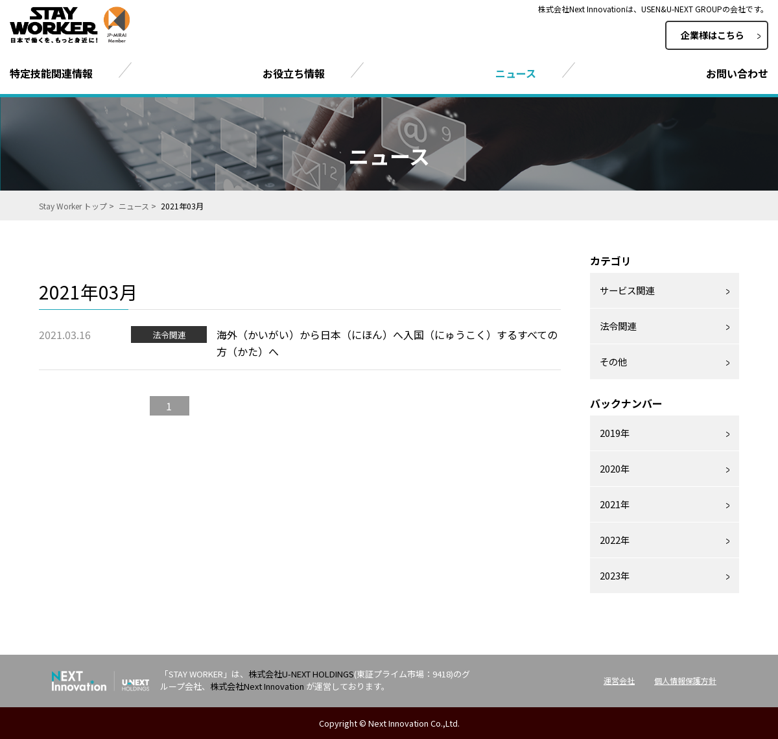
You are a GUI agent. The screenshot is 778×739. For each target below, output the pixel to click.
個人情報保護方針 (685, 680)
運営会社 (619, 680)
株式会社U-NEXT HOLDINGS (301, 674)
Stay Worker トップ (73, 205)
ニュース (134, 205)
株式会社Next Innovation (257, 686)
